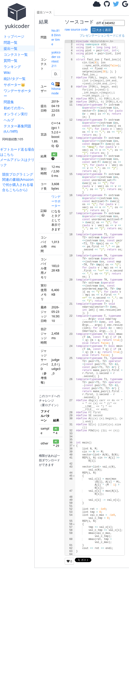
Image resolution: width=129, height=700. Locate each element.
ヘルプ (9, 120)
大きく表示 (102, 30)
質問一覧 (10, 60)
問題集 (9, 102)
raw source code (76, 29)
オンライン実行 (16, 114)
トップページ (14, 36)
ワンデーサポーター (17, 93)
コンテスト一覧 (16, 54)
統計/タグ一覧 (15, 78)
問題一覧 (10, 42)
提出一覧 (10, 48)
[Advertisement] (18, 205)
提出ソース (44, 12)
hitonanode (55, 88)
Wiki (7, 72)
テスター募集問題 (17, 128)
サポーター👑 (14, 84)
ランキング (12, 66)
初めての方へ (14, 108)
